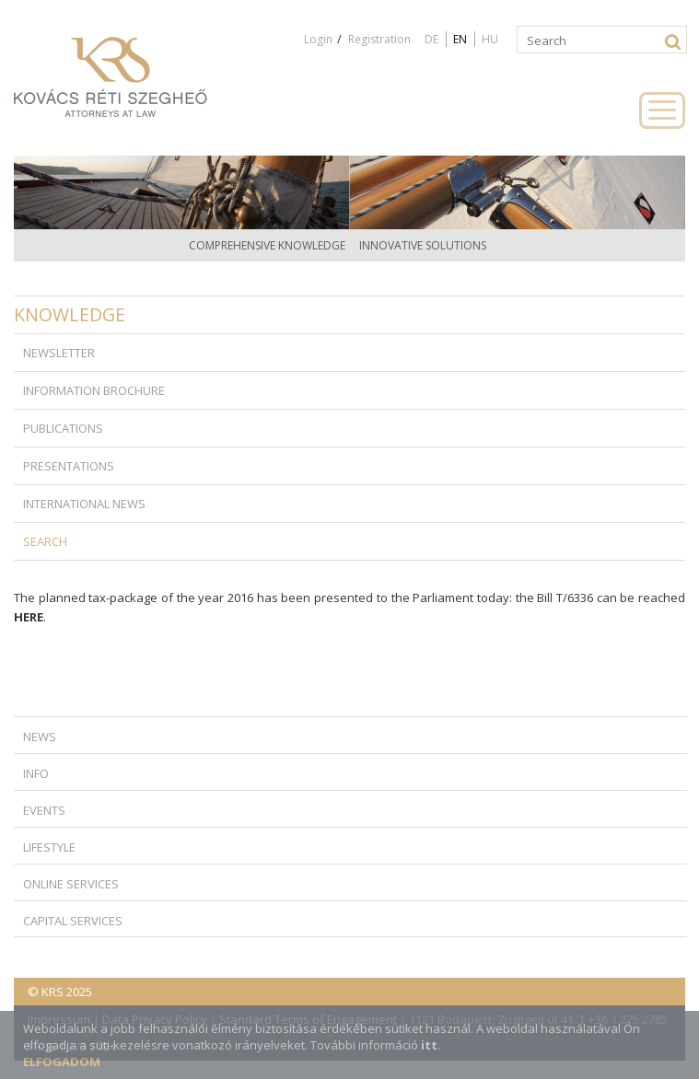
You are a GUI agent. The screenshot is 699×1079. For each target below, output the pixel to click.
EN (460, 39)
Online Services (71, 884)
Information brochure (94, 390)
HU (490, 39)
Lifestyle (49, 847)
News (39, 736)
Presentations (68, 466)
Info (36, 773)
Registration (379, 39)
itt (429, 1045)
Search (45, 541)
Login (318, 39)
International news (84, 503)
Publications (63, 428)
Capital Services (72, 920)
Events (44, 810)
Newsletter (59, 352)
